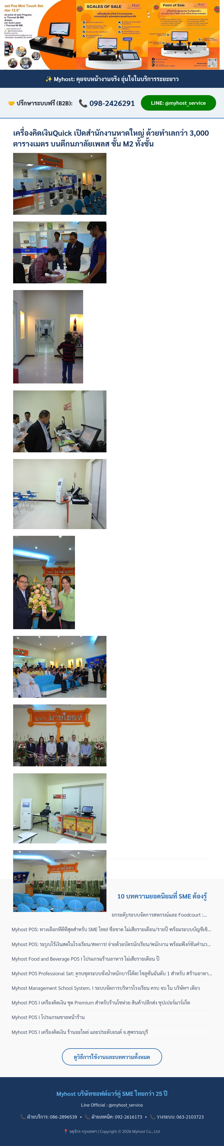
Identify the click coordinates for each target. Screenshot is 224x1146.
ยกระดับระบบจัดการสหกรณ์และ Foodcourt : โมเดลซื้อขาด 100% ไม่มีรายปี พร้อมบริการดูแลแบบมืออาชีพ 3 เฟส (159, 914)
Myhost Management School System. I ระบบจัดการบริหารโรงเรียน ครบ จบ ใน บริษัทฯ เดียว (106, 988)
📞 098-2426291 (106, 103)
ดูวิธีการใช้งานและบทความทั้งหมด (112, 1056)
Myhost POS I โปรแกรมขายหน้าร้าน (48, 1017)
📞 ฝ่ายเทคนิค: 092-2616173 (113, 1117)
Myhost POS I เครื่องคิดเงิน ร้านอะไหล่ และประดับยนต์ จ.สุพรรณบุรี (80, 1032)
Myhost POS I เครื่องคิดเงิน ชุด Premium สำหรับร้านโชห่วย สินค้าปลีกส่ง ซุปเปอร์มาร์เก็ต (101, 1002)
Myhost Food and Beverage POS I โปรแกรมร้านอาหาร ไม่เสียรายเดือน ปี (86, 958)
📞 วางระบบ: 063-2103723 (177, 1117)
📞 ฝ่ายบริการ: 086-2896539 (48, 1117)
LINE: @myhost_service (178, 102)
